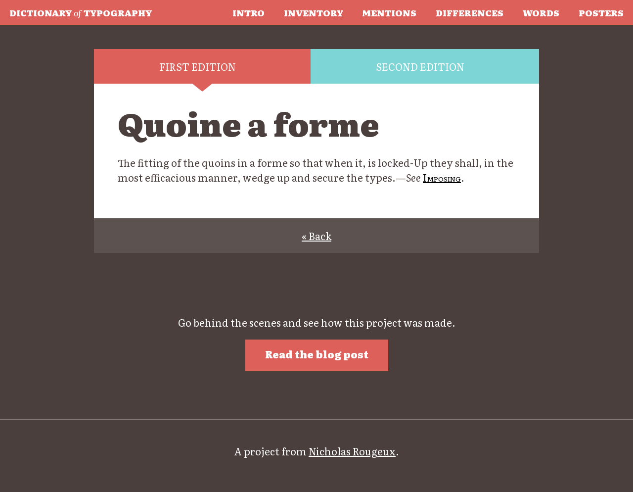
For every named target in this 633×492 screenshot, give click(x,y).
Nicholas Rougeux (352, 450)
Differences (469, 12)
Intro (248, 12)
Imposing (442, 177)
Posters (601, 12)
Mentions (389, 12)
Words (541, 12)
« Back (316, 235)
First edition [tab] (197, 66)
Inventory (313, 12)
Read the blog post (316, 353)
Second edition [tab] (420, 66)
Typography (80, 12)
